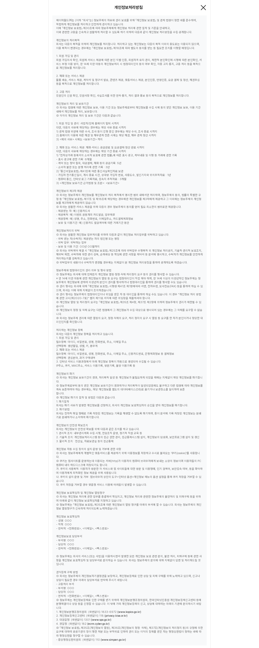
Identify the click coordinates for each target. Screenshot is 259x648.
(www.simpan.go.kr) (113, 639)
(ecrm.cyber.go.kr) (98, 623)
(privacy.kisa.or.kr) (115, 615)
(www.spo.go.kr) (101, 619)
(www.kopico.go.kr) (129, 612)
